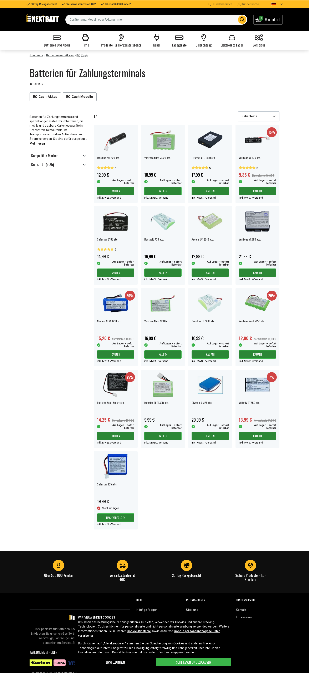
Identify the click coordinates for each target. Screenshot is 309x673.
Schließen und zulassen (193, 662)
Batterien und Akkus (60, 55)
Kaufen (115, 191)
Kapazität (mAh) (42, 164)
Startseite (36, 55)
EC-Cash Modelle (79, 97)
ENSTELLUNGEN (115, 662)
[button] (273, 4)
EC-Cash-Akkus (45, 97)
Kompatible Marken (44, 156)
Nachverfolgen (115, 517)
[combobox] (156, 20)
